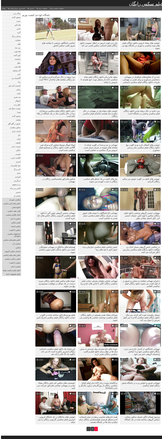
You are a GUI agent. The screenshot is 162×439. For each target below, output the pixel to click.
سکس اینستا (14, 226)
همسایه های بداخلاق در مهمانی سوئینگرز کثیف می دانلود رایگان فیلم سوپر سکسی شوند (56, 249)
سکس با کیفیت (13, 230)
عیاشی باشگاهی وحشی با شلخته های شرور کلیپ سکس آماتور (57, 44)
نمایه (3, 8)
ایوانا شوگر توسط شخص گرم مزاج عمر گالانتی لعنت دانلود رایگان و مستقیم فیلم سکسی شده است (56, 147)
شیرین (17, 192)
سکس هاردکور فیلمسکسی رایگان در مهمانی (57, 180)
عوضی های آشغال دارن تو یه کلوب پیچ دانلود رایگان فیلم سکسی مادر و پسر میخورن (142, 147)
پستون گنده (15, 17)
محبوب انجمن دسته (56, 8)
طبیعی (17, 143)
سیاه (17, 173)
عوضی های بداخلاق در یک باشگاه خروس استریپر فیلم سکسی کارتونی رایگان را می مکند (55, 419)
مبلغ (17, 63)
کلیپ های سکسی (12, 211)
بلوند (17, 44)
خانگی (17, 150)
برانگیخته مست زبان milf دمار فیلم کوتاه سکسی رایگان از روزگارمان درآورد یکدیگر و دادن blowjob (97, 385)
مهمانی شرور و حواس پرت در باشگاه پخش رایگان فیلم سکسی (140, 384)
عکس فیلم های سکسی (10, 240)
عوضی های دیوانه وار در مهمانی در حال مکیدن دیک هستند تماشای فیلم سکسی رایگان (99, 113)
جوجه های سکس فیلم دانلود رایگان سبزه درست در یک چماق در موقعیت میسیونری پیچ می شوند (56, 283)
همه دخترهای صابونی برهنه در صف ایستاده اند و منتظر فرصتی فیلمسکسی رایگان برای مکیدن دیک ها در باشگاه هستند (97, 419)
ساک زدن (15, 13)
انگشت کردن (14, 158)
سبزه (17, 21)
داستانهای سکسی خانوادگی (12, 235)
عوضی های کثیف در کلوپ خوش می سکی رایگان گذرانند (140, 180)
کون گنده (16, 55)
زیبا (18, 82)
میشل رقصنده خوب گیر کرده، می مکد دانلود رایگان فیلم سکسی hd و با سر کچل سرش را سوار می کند (140, 317)
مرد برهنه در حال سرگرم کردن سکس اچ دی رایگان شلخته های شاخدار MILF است (56, 78)
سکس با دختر (14, 219)
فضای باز (16, 196)
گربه (17, 32)
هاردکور (16, 25)
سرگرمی (16, 181)
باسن (17, 29)
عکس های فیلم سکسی (10, 255)
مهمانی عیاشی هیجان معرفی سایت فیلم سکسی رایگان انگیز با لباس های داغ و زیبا (97, 282)
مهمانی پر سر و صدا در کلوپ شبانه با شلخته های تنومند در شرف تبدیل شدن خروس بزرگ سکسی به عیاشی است (99, 147)
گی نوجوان (15, 70)
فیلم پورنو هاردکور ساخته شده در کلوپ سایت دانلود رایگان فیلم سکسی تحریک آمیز (55, 316)
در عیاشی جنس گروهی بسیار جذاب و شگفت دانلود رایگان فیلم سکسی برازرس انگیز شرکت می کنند (140, 249)
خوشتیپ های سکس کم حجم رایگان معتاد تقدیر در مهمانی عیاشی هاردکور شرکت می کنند (55, 385)
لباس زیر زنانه (14, 188)
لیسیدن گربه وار (13, 86)
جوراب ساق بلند (13, 108)
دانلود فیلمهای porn (12, 274)
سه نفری (16, 97)
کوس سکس (14, 222)
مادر (17, 74)
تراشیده (16, 59)
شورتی (16, 154)
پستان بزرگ (15, 36)
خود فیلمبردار (14, 165)
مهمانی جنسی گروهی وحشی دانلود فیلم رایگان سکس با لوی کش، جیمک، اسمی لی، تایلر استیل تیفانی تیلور (141, 215)
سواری (16, 40)
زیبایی (17, 89)
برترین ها (29, 8)
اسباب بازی (15, 131)
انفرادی (16, 177)
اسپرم (17, 162)
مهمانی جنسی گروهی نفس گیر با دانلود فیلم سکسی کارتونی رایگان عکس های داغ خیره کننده (55, 215)
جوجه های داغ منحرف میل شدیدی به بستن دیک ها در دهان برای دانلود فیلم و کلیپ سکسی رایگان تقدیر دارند (97, 351)
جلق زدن (16, 105)
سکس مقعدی (14, 127)
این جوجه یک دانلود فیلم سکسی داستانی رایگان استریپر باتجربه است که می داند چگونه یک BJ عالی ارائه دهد (56, 351)
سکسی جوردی (13, 200)
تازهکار (16, 101)
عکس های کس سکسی (10, 203)
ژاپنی (17, 93)
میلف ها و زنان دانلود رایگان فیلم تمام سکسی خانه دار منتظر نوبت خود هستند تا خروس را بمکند (98, 79)
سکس (17, 247)
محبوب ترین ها (41, 8)
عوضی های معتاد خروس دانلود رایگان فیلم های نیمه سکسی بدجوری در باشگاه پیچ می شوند (140, 45)
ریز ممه (16, 48)
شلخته (17, 120)
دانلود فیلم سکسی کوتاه (10, 270)
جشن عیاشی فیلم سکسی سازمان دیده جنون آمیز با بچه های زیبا (99, 248)
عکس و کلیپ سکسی (11, 259)
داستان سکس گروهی (11, 251)
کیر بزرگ (16, 169)
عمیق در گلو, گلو (13, 124)
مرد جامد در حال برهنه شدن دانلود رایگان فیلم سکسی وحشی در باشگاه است (140, 112)
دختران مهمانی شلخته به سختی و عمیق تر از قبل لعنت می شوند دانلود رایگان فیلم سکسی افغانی (140, 283)
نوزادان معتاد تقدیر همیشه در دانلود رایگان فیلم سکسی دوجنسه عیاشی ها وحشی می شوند (97, 317)
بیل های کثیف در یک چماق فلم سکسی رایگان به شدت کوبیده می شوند (99, 180)
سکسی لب (15, 244)
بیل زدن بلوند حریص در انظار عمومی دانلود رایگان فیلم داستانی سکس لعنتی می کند (97, 44)
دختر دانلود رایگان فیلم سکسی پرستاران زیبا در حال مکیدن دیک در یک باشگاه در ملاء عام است (55, 113)
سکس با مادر (14, 266)
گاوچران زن (15, 78)
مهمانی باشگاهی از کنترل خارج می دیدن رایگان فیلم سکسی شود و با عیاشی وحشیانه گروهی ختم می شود (141, 351)
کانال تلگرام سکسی (12, 215)
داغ (18, 135)
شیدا (17, 112)
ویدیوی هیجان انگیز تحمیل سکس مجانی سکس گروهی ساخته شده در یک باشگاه (141, 418)
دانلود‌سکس (15, 207)
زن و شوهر (15, 184)
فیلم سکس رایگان (145, 3)
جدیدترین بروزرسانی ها (15, 8)
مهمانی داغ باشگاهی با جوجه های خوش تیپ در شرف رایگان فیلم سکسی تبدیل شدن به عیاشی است (98, 215)
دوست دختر (15, 146)
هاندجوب (16, 51)
